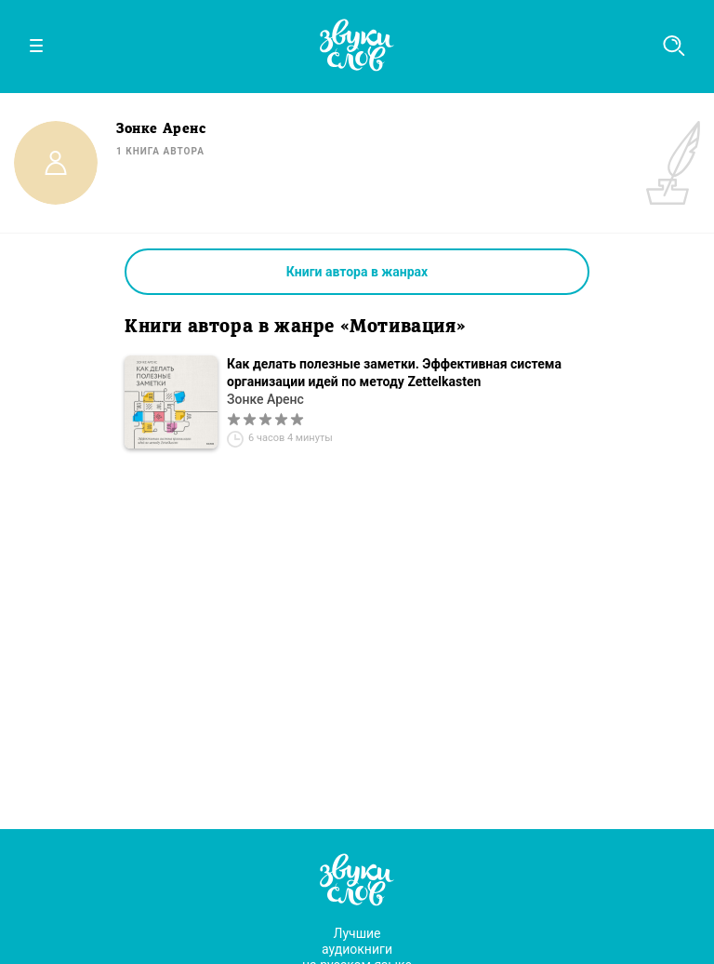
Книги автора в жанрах (357, 271)
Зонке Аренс (265, 399)
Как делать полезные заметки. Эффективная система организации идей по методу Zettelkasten (394, 372)
